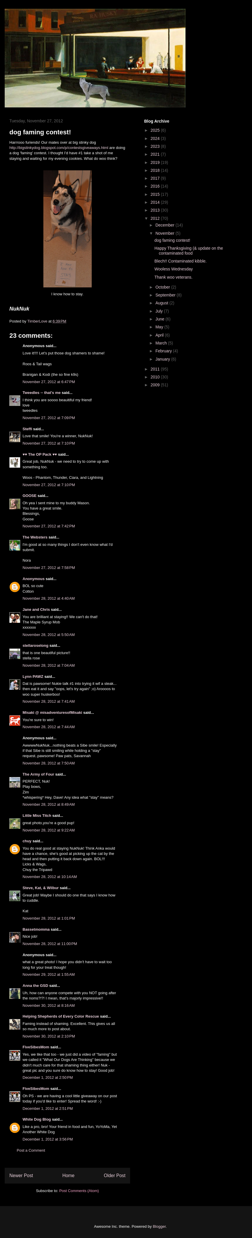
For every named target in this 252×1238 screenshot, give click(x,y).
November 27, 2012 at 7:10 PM (49, 443)
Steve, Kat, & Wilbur (41, 888)
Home (68, 1175)
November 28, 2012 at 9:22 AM (49, 830)
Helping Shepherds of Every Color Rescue (61, 1016)
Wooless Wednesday (173, 269)
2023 (156, 146)
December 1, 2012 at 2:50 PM (48, 1077)
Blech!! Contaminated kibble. (180, 261)
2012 (156, 218)
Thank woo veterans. (173, 277)
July (159, 311)
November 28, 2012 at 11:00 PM (50, 944)
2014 (156, 202)
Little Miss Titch (37, 815)
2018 (156, 170)
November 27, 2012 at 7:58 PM (49, 567)
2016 (156, 186)
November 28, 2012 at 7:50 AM (49, 763)
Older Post (114, 1175)
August (162, 303)
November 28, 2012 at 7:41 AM (49, 701)
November (165, 233)
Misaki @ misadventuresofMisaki (52, 712)
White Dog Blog (37, 1119)
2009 (156, 385)
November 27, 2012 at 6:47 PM (49, 382)
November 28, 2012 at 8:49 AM (49, 804)
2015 (156, 194)
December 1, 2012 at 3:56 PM (48, 1139)
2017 (156, 178)
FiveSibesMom (36, 1047)
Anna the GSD (35, 985)
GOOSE (30, 495)
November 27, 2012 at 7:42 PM (49, 526)
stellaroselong (35, 645)
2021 (156, 154)
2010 (156, 377)
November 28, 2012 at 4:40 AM (49, 598)
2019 (156, 162)
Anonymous (34, 579)
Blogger (159, 1226)
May (159, 327)
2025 (156, 130)
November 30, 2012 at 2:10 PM (49, 1036)
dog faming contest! (172, 240)
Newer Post (21, 1175)
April (160, 335)
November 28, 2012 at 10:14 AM (50, 877)
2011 (156, 369)
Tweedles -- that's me (42, 392)
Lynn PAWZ (33, 676)
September (165, 295)
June (160, 319)
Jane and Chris (36, 609)
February (164, 351)
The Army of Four (38, 774)
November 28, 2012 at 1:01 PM (49, 918)
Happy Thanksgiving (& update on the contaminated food (188, 251)
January (163, 359)
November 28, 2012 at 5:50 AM (49, 634)
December (165, 225)
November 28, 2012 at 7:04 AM (49, 665)
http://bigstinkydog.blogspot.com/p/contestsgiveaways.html (59, 147)
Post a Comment (31, 1150)
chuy (27, 841)
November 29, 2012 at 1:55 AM (49, 974)
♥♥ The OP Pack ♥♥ (40, 454)
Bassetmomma (36, 929)
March (161, 343)
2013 (156, 210)
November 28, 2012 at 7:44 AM (49, 727)
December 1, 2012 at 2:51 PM (48, 1108)
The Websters (35, 537)
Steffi (27, 429)
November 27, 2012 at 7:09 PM (49, 418)
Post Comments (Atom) (79, 1191)
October (163, 287)
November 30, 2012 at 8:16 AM (49, 1005)
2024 (156, 138)
